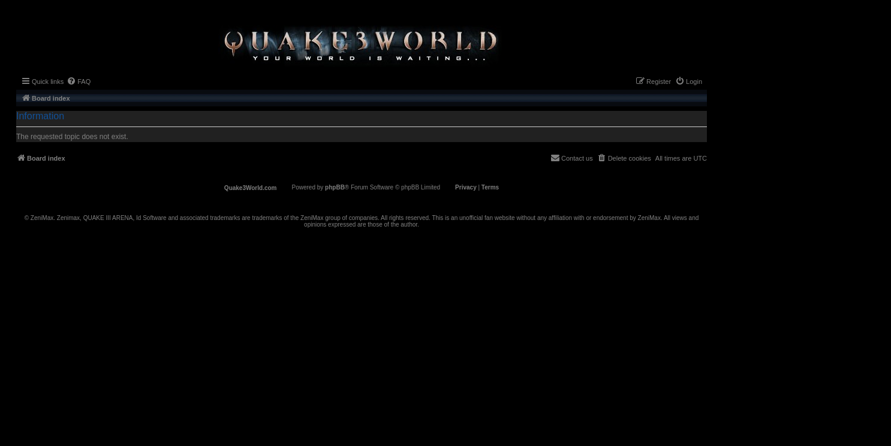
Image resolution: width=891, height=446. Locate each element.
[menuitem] (79, 81)
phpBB (335, 187)
